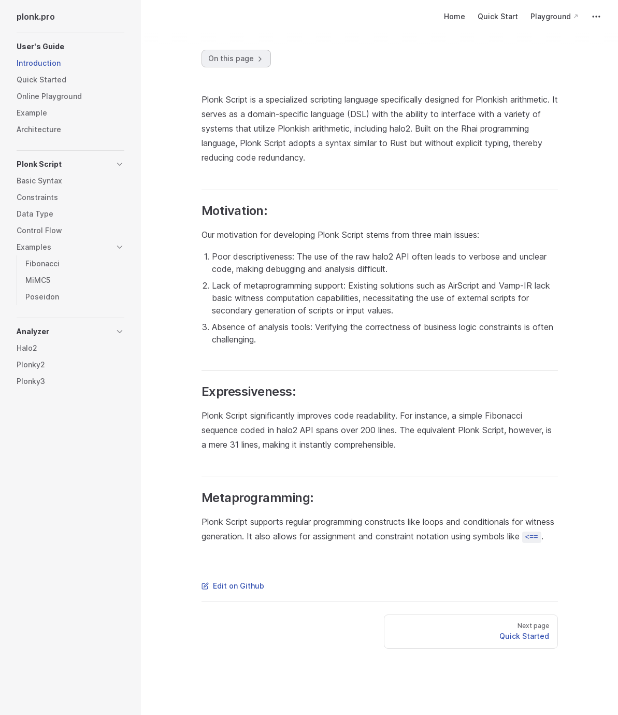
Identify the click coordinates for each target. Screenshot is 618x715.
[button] (70, 46)
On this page (236, 58)
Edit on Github (233, 585)
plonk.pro (36, 16)
